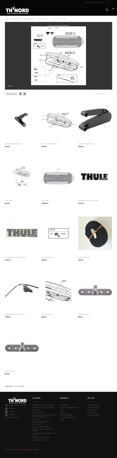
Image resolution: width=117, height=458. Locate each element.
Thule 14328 (8, 200)
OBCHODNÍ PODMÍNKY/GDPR (69, 407)
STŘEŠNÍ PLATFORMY (39, 440)
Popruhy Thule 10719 (48, 257)
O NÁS (62, 410)
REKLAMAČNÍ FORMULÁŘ (68, 417)
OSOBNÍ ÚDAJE (92, 412)
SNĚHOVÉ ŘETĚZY (38, 412)
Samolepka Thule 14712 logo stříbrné (15, 257)
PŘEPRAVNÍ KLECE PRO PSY (41, 421)
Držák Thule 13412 (83, 314)
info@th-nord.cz (13, 414)
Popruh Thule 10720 (84, 257)
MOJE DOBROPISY (93, 407)
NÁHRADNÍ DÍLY (37, 424)
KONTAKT (63, 412)
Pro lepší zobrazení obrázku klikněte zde (58, 25)
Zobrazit (10, 86)
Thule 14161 (45, 200)
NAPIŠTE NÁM (64, 405)
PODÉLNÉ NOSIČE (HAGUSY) (41, 437)
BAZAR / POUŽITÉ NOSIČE (40, 426)
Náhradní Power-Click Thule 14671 (15, 314)
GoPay (62, 420)
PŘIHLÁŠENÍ (93, 2)
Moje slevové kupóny (93, 415)
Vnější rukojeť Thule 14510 (49, 144)
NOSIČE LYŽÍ (36, 419)
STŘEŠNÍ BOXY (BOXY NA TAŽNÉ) (42, 405)
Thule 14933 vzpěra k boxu (86, 144)
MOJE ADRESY (92, 410)
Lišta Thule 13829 (47, 314)
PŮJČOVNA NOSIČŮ (66, 415)
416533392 (12, 408)
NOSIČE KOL (36, 410)
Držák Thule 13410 (10, 371)
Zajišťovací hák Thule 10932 (13, 144)
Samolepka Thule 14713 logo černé (88, 200)
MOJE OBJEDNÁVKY (93, 405)
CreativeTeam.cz (19, 449)
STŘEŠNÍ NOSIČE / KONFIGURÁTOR (43, 407)
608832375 (12, 411)
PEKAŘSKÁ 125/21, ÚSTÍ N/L (17, 405)
